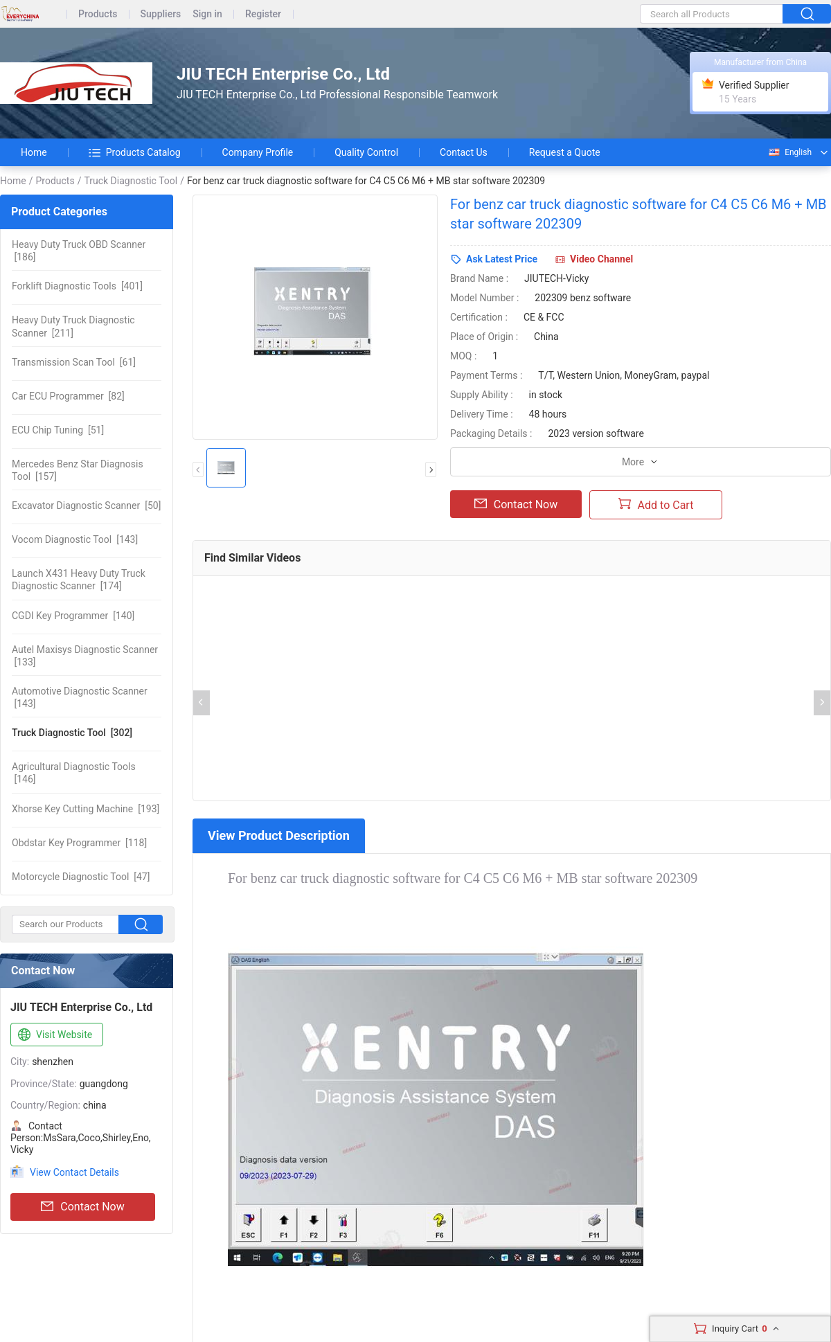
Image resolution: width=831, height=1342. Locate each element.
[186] (78, 250)
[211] (73, 326)
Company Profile (258, 152)
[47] (81, 876)
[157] (77, 470)
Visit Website (53, 1035)
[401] (77, 286)
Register (263, 14)
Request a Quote (564, 152)
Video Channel (601, 259)
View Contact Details (74, 1172)
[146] (74, 773)
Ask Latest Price (501, 259)
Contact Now (82, 1207)
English (789, 152)
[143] (75, 539)
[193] (85, 808)
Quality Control (366, 152)
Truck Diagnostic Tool (130, 180)
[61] (74, 362)
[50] (86, 505)
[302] (72, 732)
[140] (73, 615)
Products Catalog (135, 152)
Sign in (207, 14)
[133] (85, 656)
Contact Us (464, 152)
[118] (79, 842)
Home (34, 152)
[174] (78, 579)
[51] (58, 430)
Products (98, 14)
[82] (68, 396)
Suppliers (161, 14)
